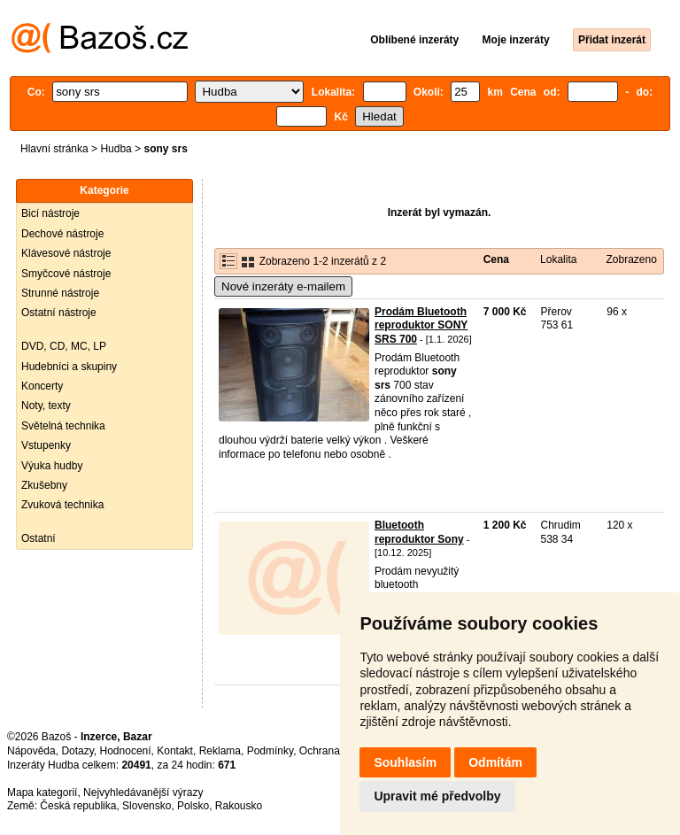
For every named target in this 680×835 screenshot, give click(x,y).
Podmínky (270, 751)
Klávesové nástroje (66, 253)
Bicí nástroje (50, 213)
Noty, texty (46, 405)
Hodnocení (125, 751)
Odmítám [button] (495, 762)
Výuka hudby (51, 466)
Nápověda (31, 751)
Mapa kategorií (42, 792)
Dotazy (77, 751)
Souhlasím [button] (405, 762)
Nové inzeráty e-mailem (283, 286)
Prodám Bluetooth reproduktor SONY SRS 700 (421, 325)
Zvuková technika (62, 505)
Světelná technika (63, 426)
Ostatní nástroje (59, 312)
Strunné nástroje (60, 293)
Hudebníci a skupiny (69, 366)
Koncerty (42, 386)
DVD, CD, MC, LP (63, 346)
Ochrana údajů (334, 751)
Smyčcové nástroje (66, 273)
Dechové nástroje (62, 234)
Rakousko (238, 806)
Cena (496, 259)
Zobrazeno (631, 259)
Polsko (193, 806)
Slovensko (146, 806)
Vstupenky (46, 445)
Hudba (115, 149)
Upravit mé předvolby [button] (437, 796)
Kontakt (175, 751)
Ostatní (38, 538)
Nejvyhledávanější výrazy (143, 792)
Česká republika (78, 806)
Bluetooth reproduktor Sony (419, 532)
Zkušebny (44, 485)
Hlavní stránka (54, 149)
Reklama (220, 751)
